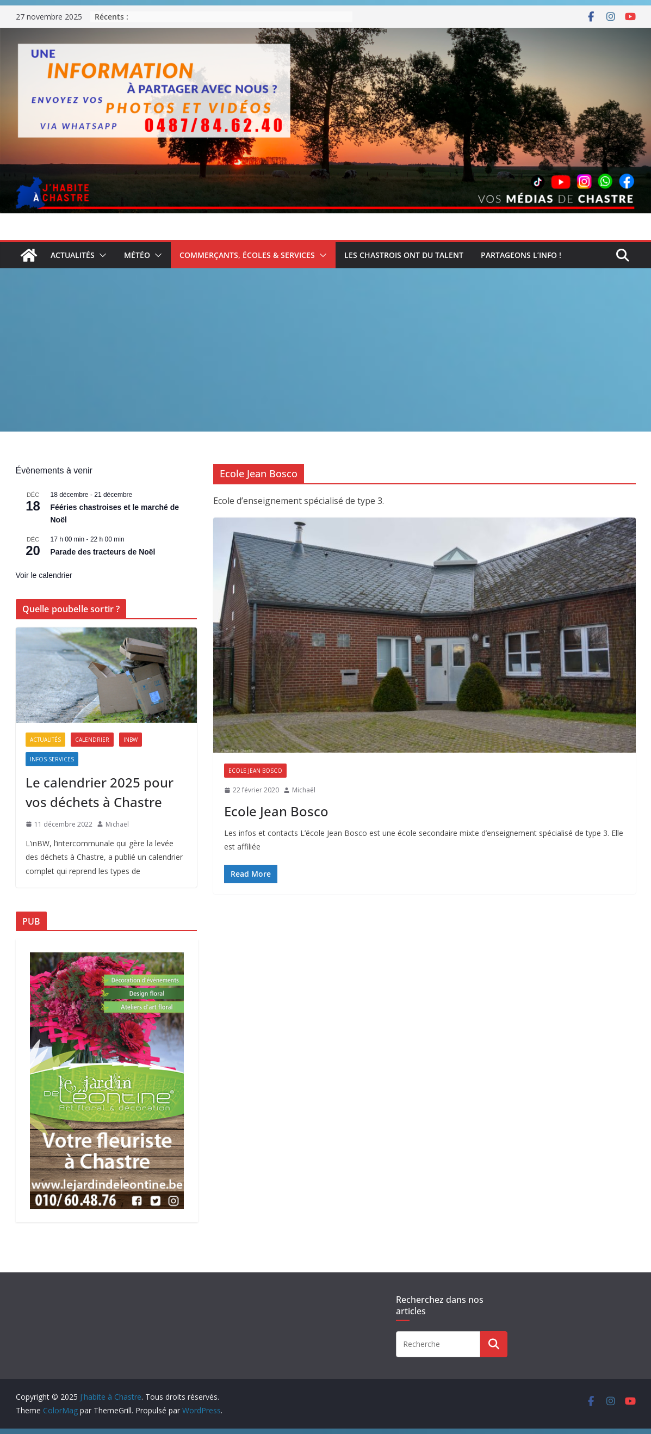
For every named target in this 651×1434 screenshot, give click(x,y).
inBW (130, 739)
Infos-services (52, 759)
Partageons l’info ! (521, 255)
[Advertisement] (325, 350)
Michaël (303, 790)
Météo (137, 255)
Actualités (73, 255)
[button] (101, 255)
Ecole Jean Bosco (255, 770)
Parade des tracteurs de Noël (103, 551)
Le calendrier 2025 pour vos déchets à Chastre (99, 792)
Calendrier (92, 739)
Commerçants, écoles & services (247, 255)
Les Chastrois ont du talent (403, 255)
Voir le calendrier (44, 575)
